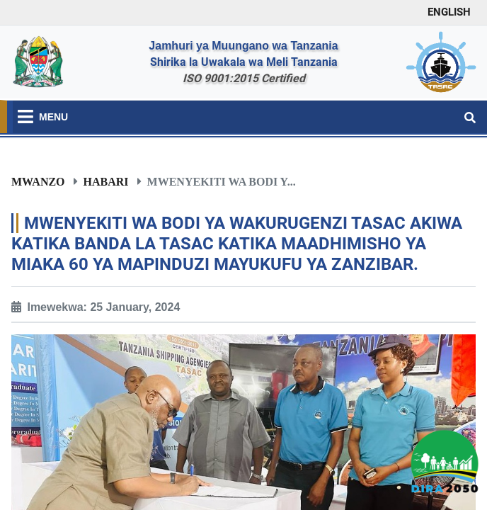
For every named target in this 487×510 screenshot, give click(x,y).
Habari (106, 181)
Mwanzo (38, 181)
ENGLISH (449, 12)
